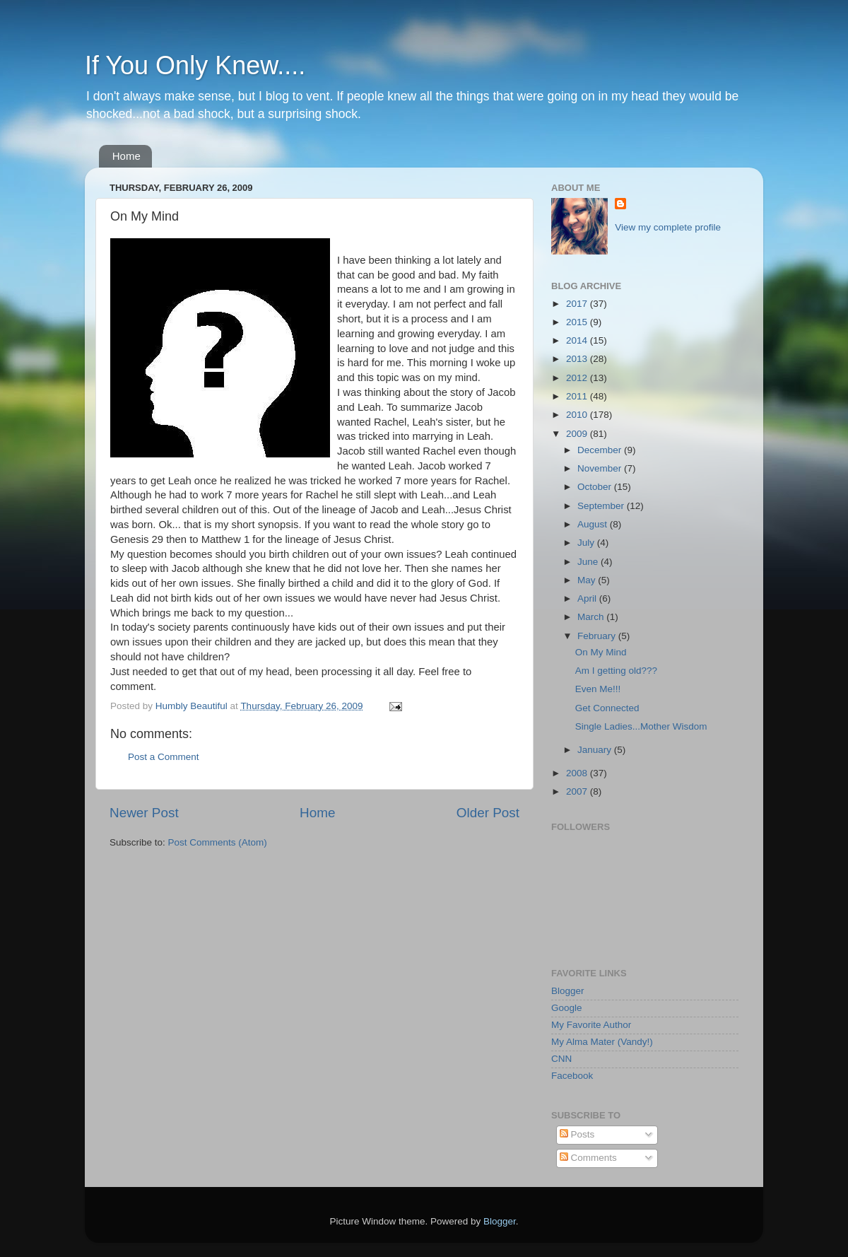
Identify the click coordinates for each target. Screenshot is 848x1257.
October (595, 486)
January (595, 749)
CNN (561, 1058)
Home (126, 156)
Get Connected (607, 708)
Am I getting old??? (616, 670)
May (587, 580)
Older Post (488, 812)
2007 (578, 791)
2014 (578, 340)
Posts (577, 1134)
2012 (578, 378)
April (588, 598)
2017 (578, 303)
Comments (588, 1157)
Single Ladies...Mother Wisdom (641, 726)
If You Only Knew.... (195, 65)
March (591, 617)
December (600, 450)
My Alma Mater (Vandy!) (602, 1041)
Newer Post (144, 812)
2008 (578, 773)
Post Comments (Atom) (217, 842)
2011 (578, 396)
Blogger (567, 991)
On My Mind (601, 652)
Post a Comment (163, 757)
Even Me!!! (598, 689)
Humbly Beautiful (192, 706)
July (587, 542)
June (589, 561)
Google (566, 1007)
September (602, 506)
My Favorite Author (591, 1024)
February (597, 636)
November (600, 468)
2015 (578, 322)
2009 (578, 433)
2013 (578, 358)
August (593, 524)
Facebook (572, 1075)
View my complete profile (668, 227)
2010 (578, 414)
